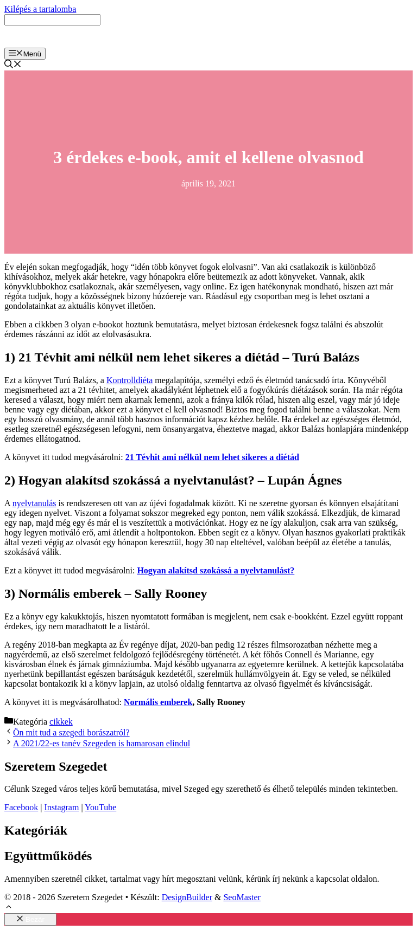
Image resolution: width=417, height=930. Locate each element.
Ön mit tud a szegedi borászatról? (71, 732)
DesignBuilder (187, 897)
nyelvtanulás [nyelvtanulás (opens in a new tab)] (34, 503)
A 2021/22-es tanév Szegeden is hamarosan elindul (101, 743)
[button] (8, 908)
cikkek (61, 721)
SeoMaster (241, 897)
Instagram (61, 807)
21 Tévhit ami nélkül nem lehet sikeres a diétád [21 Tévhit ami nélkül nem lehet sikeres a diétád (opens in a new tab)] (212, 457)
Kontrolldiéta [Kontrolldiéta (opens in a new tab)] (129, 380)
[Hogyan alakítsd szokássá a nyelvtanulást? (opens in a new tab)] (215, 570)
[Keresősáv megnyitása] (13, 65)
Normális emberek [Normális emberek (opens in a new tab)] (158, 702)
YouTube (100, 807)
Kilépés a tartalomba (40, 9)
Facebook (21, 807)
